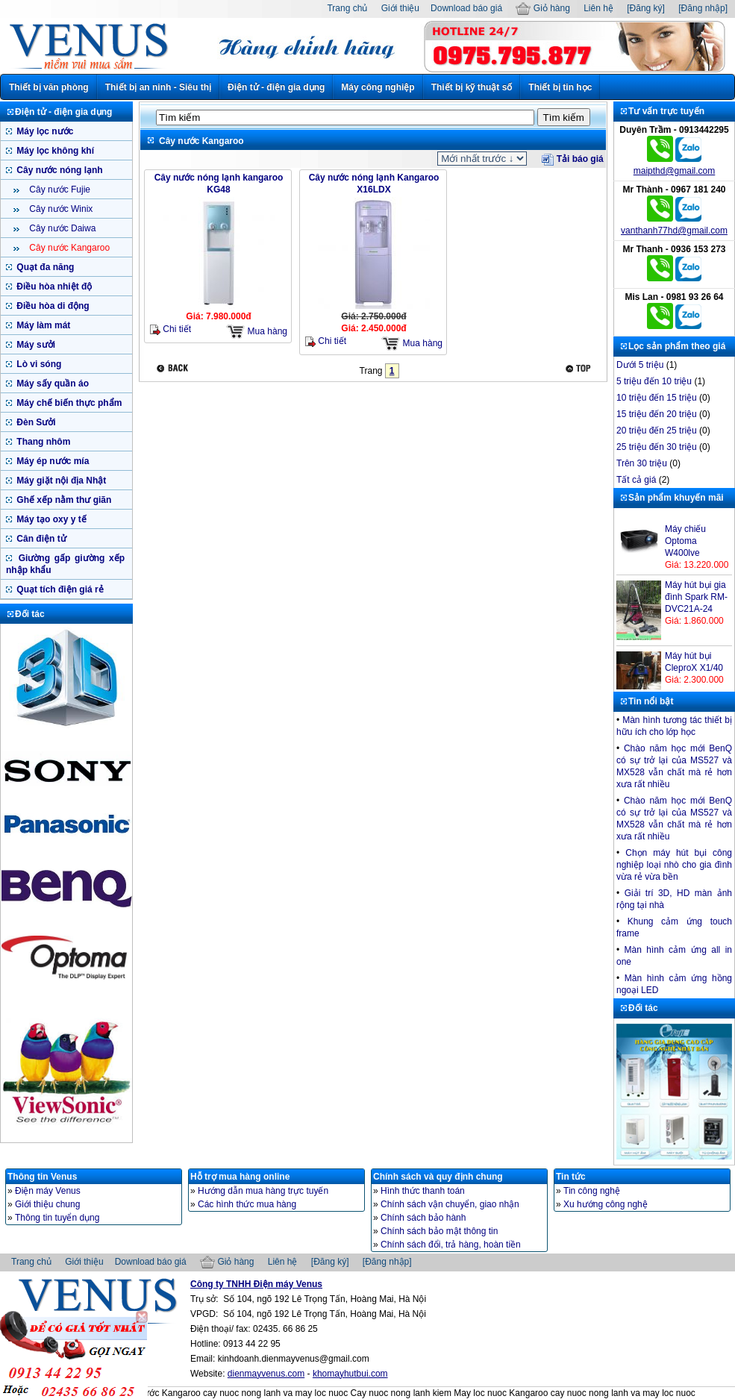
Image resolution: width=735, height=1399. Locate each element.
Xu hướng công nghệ (605, 1204)
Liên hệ (598, 8)
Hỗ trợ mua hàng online (240, 1176)
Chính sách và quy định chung (438, 1176)
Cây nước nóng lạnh (58, 170)
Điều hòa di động (52, 306)
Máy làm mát (42, 325)
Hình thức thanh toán (423, 1191)
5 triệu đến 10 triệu (654, 381)
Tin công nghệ (591, 1191)
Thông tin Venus (42, 1176)
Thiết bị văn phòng (49, 87)
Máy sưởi (34, 344)
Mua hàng (256, 331)
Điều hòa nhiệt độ (53, 286)
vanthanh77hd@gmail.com (674, 230)
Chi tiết (170, 329)
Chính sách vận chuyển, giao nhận (450, 1204)
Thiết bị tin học (560, 87)
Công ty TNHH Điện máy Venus (256, 1284)
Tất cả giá (636, 480)
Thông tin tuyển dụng (57, 1217)
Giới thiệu (400, 8)
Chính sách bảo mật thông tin (439, 1231)
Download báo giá (466, 8)
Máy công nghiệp (377, 87)
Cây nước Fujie (58, 189)
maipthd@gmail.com (675, 171)
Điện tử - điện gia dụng (276, 87)
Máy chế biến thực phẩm (68, 403)
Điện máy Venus (48, 1191)
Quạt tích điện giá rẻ (59, 589)
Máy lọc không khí (54, 150)
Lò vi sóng (37, 364)
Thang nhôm (42, 441)
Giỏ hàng (542, 8)
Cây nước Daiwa (61, 228)
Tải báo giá (572, 159)
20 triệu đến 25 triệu (656, 430)
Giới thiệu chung (47, 1204)
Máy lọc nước (43, 131)
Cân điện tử (40, 538)
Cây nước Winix (60, 209)
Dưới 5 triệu (639, 365)
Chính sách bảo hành (423, 1217)
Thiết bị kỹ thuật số (472, 87)
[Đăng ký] (646, 8)
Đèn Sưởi (35, 422)
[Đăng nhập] (703, 8)
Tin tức (571, 1176)
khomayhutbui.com (350, 1373)
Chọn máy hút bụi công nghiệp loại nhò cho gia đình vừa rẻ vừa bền (674, 865)
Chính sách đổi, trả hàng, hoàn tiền (451, 1244)
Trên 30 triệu (641, 463)
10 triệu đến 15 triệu (656, 397)
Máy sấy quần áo (51, 383)
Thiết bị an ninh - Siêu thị (158, 87)
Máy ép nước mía (51, 461)
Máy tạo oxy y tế (50, 519)
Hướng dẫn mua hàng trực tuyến (263, 1191)
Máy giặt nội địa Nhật (60, 480)
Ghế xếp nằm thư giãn (62, 500)
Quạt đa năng (44, 267)
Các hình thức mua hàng (247, 1204)
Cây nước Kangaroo (68, 247)
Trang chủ (347, 8)
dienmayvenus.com (266, 1373)
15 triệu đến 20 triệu (656, 414)
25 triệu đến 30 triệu (656, 447)
